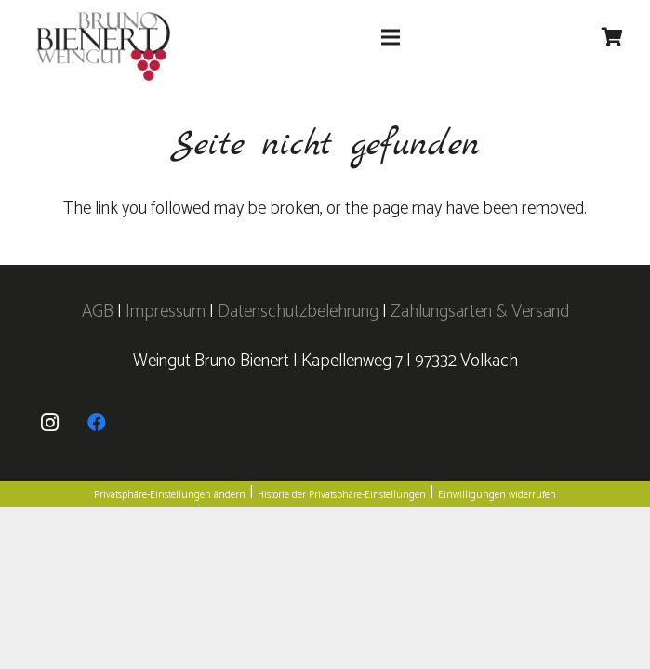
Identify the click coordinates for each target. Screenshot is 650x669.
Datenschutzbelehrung (298, 311)
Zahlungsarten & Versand (480, 311)
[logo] (103, 47)
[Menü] (390, 37)
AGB (99, 311)
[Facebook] (96, 423)
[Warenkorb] (611, 37)
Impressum (166, 311)
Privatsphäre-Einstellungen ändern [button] (169, 495)
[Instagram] (50, 423)
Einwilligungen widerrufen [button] (497, 495)
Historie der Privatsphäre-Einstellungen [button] (342, 495)
